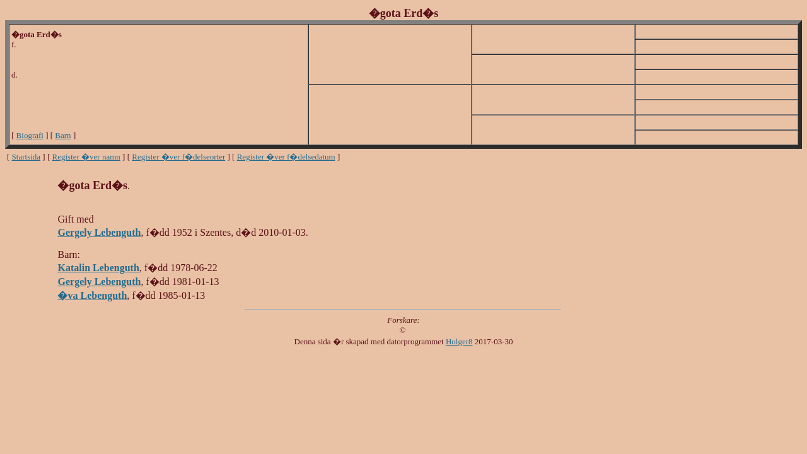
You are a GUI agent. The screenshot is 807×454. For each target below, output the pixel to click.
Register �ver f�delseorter (178, 156)
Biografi (30, 135)
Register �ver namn (86, 156)
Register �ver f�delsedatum (286, 156)
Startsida (26, 156)
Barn (63, 135)
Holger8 (459, 341)
